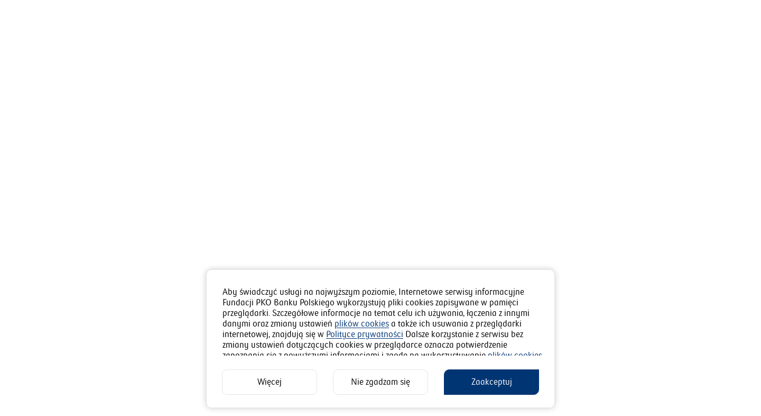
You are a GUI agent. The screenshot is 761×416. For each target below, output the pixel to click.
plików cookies (362, 324)
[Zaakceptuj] (491, 382)
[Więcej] (269, 382)
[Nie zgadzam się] (380, 382)
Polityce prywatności (364, 334)
